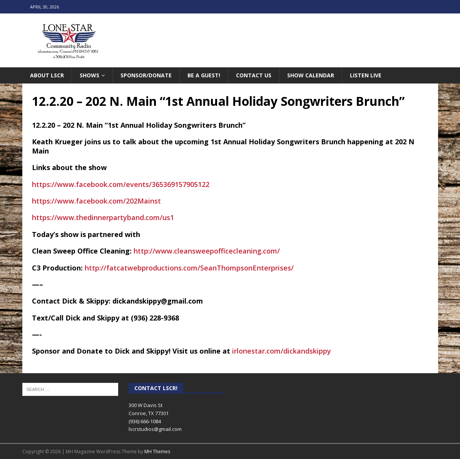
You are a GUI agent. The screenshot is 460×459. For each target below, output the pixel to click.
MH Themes (157, 451)
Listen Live (365, 75)
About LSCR (47, 75)
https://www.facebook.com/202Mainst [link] (96, 200)
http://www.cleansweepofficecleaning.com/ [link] (207, 250)
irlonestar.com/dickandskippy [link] (281, 351)
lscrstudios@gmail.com (155, 429)
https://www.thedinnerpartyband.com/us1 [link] (103, 217)
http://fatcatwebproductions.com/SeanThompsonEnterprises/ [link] (189, 267)
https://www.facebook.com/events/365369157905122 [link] (120, 184)
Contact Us (253, 75)
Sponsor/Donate (146, 75)
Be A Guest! (203, 75)
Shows (89, 75)
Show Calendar (310, 75)
